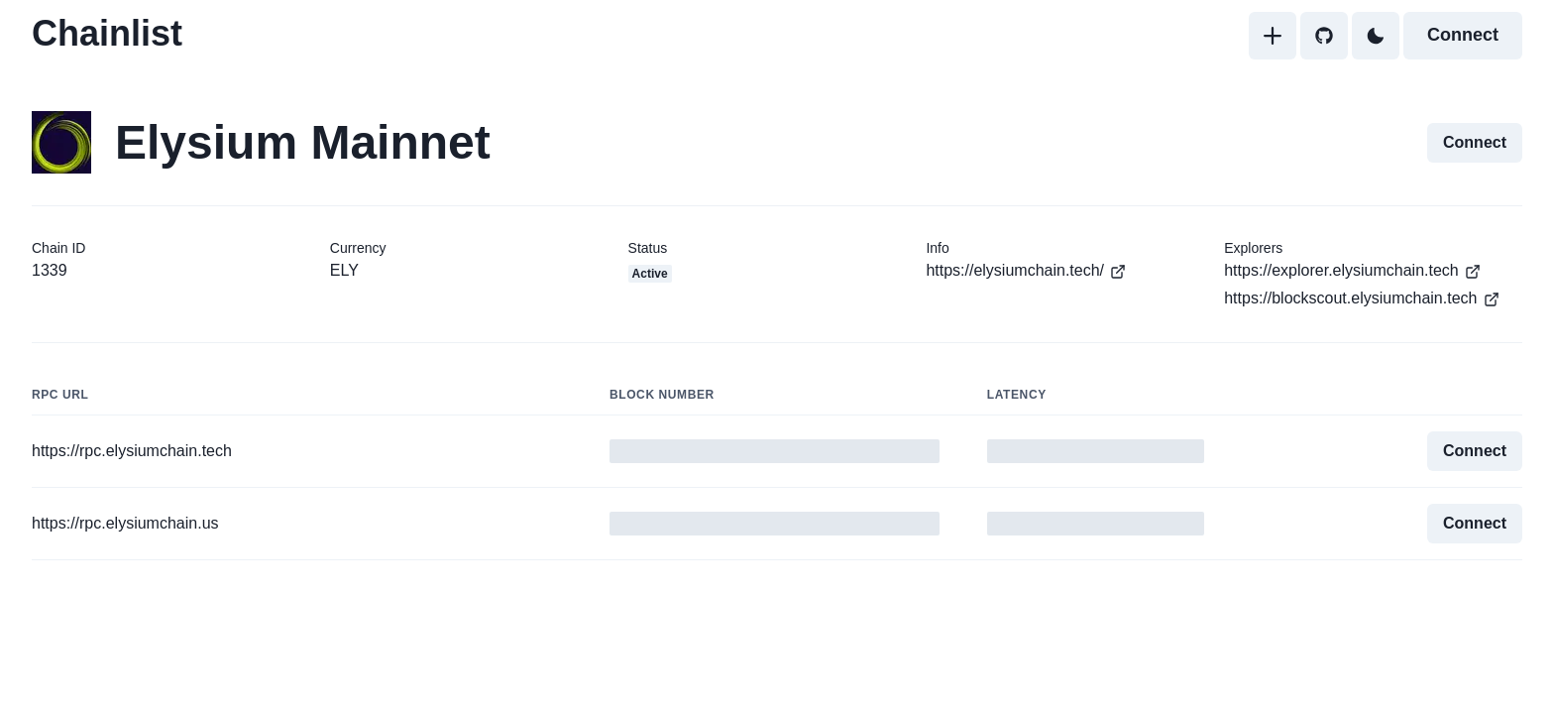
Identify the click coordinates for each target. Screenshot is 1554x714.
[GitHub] (1324, 36)
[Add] (1272, 36)
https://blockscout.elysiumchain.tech (1361, 298)
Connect (1462, 35)
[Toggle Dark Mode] (1375, 36)
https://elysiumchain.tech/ (1026, 271)
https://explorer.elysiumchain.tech (1352, 271)
